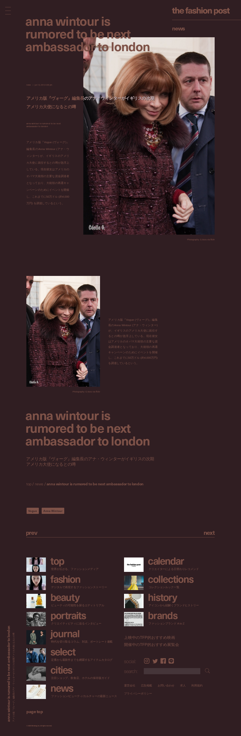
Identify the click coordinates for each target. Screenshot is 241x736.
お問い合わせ (166, 685)
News (178, 28)
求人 (183, 685)
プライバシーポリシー (138, 693)
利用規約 (197, 685)
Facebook (163, 661)
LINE (171, 661)
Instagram (147, 661)
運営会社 (129, 685)
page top (34, 711)
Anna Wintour (53, 511)
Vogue (32, 511)
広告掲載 (146, 685)
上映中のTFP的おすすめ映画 (149, 638)
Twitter (155, 661)
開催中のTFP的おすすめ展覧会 (151, 644)
